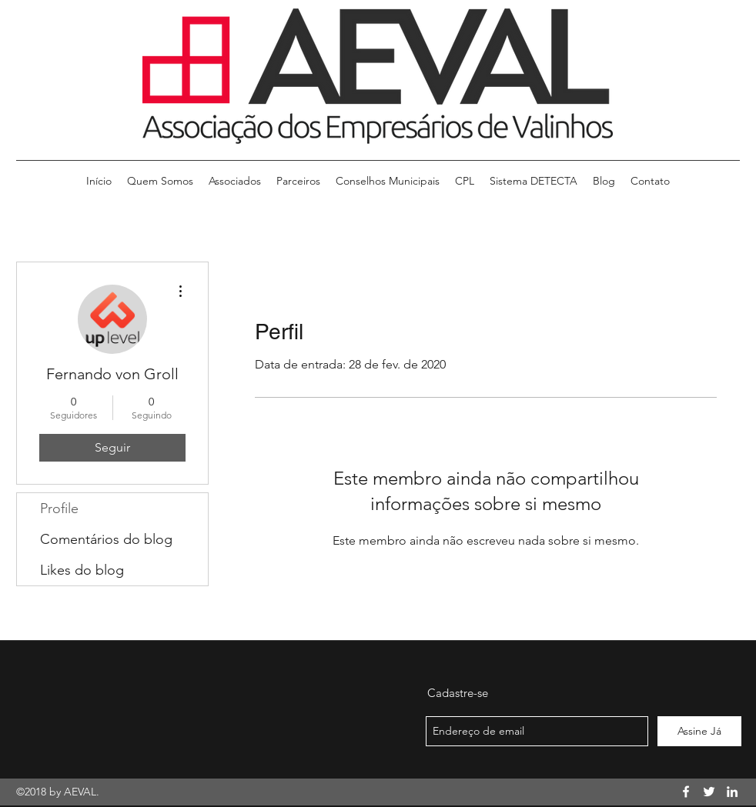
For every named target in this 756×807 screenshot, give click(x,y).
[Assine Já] (699, 731)
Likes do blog (82, 570)
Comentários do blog (106, 539)
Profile (59, 508)
